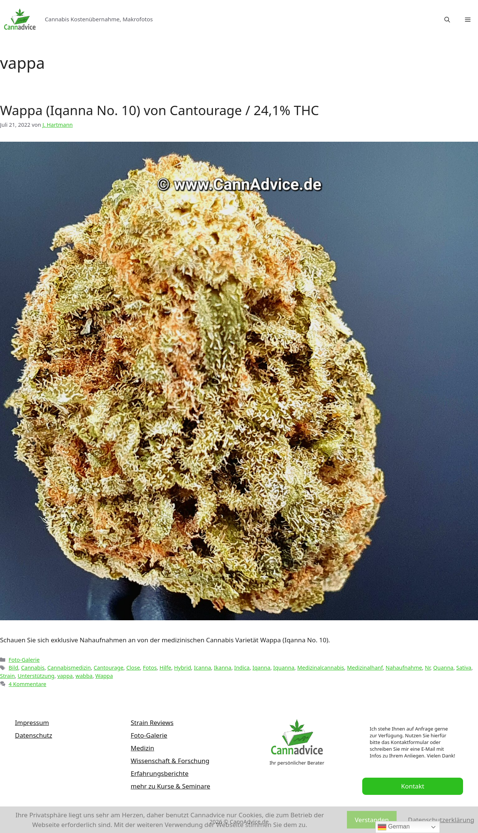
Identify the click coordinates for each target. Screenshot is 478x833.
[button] (467, 19)
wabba (83, 675)
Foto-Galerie (24, 659)
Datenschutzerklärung (441, 819)
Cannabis (32, 667)
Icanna (202, 667)
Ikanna (223, 667)
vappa (64, 675)
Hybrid (182, 667)
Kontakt (412, 786)
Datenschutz (33, 735)
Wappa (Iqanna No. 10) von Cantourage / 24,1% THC (159, 110)
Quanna (443, 667)
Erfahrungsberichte (160, 773)
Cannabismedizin (69, 667)
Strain (7, 675)
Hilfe (165, 667)
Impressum (32, 722)
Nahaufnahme (403, 667)
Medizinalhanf (365, 667)
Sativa (463, 667)
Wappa (104, 675)
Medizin (142, 748)
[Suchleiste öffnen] (447, 19)
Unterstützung (36, 675)
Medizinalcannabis (320, 667)
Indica (241, 667)
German (394, 827)
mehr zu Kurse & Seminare (170, 786)
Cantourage (109, 667)
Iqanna (261, 667)
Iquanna (284, 667)
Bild (13, 667)
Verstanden (372, 819)
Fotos (149, 667)
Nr (428, 667)
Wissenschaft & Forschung (170, 760)
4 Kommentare (27, 684)
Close (133, 667)
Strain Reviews (152, 722)
